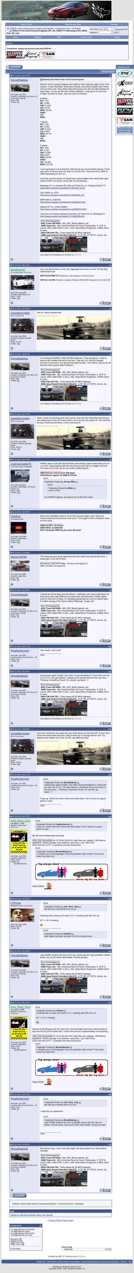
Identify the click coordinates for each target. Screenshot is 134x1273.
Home (15, 37)
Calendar (114, 24)
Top (130, 1261)
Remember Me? (120, 29)
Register (38, 37)
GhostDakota (19, 80)
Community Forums (62, 28)
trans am (49, 1215)
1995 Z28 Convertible (42, 840)
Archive (124, 1261)
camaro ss (15, 1215)
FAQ (59, 37)
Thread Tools (107, 72)
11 (18, 298)
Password (93, 32)
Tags (12, 1211)
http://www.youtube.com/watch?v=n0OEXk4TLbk (63, 202)
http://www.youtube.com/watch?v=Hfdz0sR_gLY (62, 195)
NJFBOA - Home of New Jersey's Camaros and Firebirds (31, 28)
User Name (94, 29)
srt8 (43, 1215)
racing (38, 1215)
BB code (14, 1239)
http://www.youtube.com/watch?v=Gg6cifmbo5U (62, 216)
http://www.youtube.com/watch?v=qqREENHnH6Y (63, 209)
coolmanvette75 (21, 464)
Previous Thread (55, 1220)
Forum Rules (16, 1248)
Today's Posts (26, 24)
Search (117, 37)
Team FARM (38, 886)
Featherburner (20, 650)
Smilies (13, 1241)
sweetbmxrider (20, 313)
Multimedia (76, 28)
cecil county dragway (27, 1215)
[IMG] (13, 1243)
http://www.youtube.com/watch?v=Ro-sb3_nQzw (62, 188)
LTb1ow (16, 903)
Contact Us (41, 1261)
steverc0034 (19, 557)
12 (18, 344)
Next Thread (67, 1220)
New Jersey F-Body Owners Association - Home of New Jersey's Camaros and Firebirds (83, 1261)
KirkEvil (15, 516)
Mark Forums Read (73, 24)
